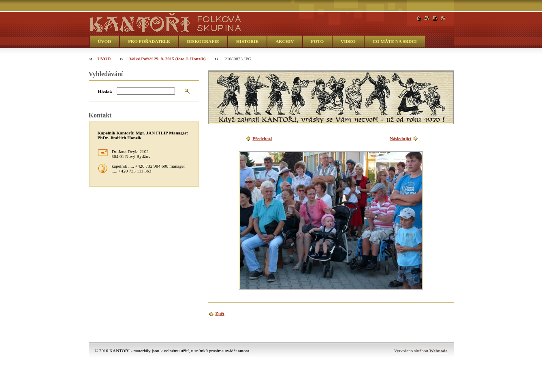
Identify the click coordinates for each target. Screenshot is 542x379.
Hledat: (105, 91)
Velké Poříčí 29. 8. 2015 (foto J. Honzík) (167, 58)
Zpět (220, 313)
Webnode (438, 350)
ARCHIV (284, 41)
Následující (400, 138)
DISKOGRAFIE (203, 41)
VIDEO (348, 41)
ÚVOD (104, 41)
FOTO (317, 41)
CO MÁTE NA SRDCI (395, 41)
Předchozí (262, 138)
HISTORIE (247, 41)
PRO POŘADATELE (149, 41)
